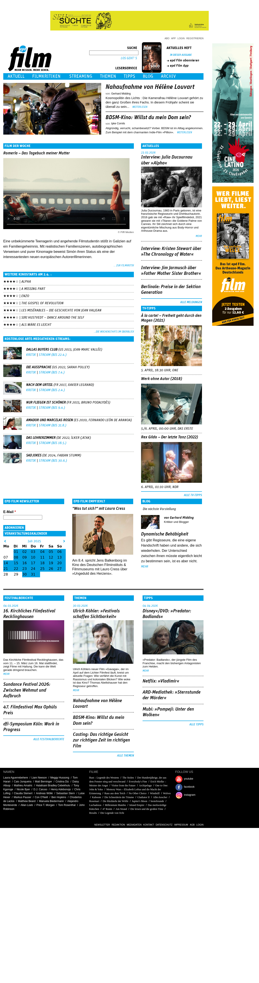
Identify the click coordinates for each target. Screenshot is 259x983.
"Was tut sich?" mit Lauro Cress (98, 509)
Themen (108, 76)
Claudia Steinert (23, 793)
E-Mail (9, 512)
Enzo (25, 296)
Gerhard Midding (121, 93)
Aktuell (16, 76)
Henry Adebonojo (61, 789)
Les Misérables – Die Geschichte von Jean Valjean (61, 310)
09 (24, 557)
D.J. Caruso (40, 789)
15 (16, 563)
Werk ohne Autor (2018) (161, 379)
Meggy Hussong (59, 777)
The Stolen (128, 777)
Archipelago (145, 785)
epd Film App (179, 65)
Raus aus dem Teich (114, 793)
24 (33, 569)
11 (42, 557)
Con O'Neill (41, 797)
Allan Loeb (26, 805)
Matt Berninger (43, 781)
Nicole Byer (23, 789)
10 (33, 557)
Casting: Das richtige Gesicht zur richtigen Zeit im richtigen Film (101, 740)
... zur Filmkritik (124, 265)
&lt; (5, 541)
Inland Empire (136, 805)
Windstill (155, 793)
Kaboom (96, 797)
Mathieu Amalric (23, 785)
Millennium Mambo (115, 805)
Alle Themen (125, 755)
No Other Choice (137, 793)
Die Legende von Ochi (112, 812)
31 (33, 574)
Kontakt (148, 824)
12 (51, 557)
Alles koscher (160, 797)
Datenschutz (164, 824)
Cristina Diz (62, 781)
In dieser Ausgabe (181, 55)
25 (42, 569)
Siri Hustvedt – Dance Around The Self (52, 317)
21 (5, 569)
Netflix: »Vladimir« (161, 681)
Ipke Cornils (118, 123)
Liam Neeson (39, 777)
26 (51, 569)
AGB (192, 824)
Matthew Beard (26, 801)
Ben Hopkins (58, 797)
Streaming (80, 76)
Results (93, 812)
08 (16, 557)
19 (51, 563)
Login (181, 38)
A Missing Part (33, 289)
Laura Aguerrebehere (15, 777)
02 (24, 552)
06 (59, 552)
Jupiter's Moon (139, 801)
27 (59, 569)
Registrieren (195, 38)
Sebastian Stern (65, 793)
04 (42, 552)
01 (16, 552)
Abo (167, 38)
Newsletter (102, 824)
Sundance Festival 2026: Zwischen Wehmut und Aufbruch (26, 690)
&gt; (64, 541)
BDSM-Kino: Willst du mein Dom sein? (148, 117)
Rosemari (94, 801)
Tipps (129, 76)
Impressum (181, 824)
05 (51, 552)
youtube (188, 778)
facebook (189, 786)
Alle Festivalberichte (48, 739)
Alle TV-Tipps (193, 495)
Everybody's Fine (138, 781)
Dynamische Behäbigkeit (164, 534)
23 (24, 569)
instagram (189, 794)
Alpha (26, 281)
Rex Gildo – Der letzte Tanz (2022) (169, 437)
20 (59, 563)
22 (16, 569)
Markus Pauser (22, 797)
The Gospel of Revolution (42, 303)
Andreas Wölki (44, 793)
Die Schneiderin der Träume (119, 797)
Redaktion (118, 824)
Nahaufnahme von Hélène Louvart (150, 87)
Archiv (168, 76)
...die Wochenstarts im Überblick (114, 332)
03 (33, 552)
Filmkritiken (46, 76)
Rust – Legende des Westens (104, 777)
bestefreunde (157, 801)
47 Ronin (107, 809)
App (173, 38)
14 (5, 563)
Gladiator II (143, 797)
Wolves (167, 793)
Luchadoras (95, 805)
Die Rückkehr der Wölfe (115, 801)
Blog (148, 76)
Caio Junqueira (23, 781)
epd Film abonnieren (184, 60)
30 (24, 574)
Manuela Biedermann (51, 801)
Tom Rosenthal (67, 805)
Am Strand (121, 809)
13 (59, 557)
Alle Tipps (196, 724)
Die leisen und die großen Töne (146, 809)
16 (24, 563)
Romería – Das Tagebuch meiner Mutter (36, 153)
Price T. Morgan (45, 805)
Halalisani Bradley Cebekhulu (53, 785)
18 (42, 563)
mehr (199, 236)
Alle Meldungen (191, 302)
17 (33, 563)
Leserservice (126, 68)
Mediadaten (134, 824)
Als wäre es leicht (36, 324)
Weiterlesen (139, 107)
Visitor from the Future (123, 785)
